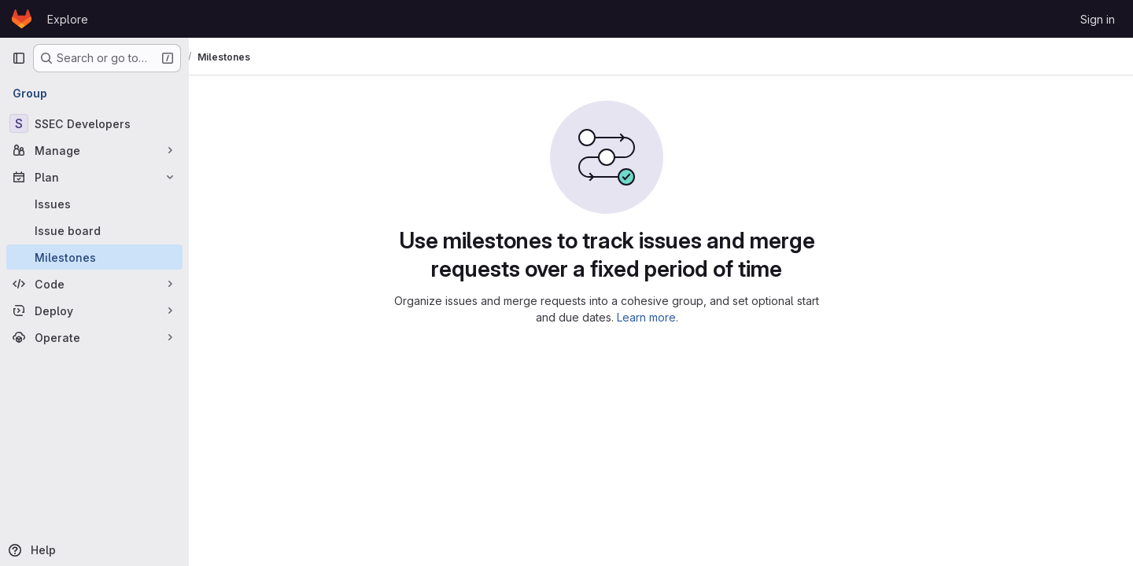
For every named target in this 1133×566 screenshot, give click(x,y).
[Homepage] (22, 18)
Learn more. (702, 317)
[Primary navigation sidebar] (18, 58)
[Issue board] (94, 230)
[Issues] (94, 203)
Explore (67, 19)
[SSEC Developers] (94, 123)
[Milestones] (94, 257)
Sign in (1097, 19)
